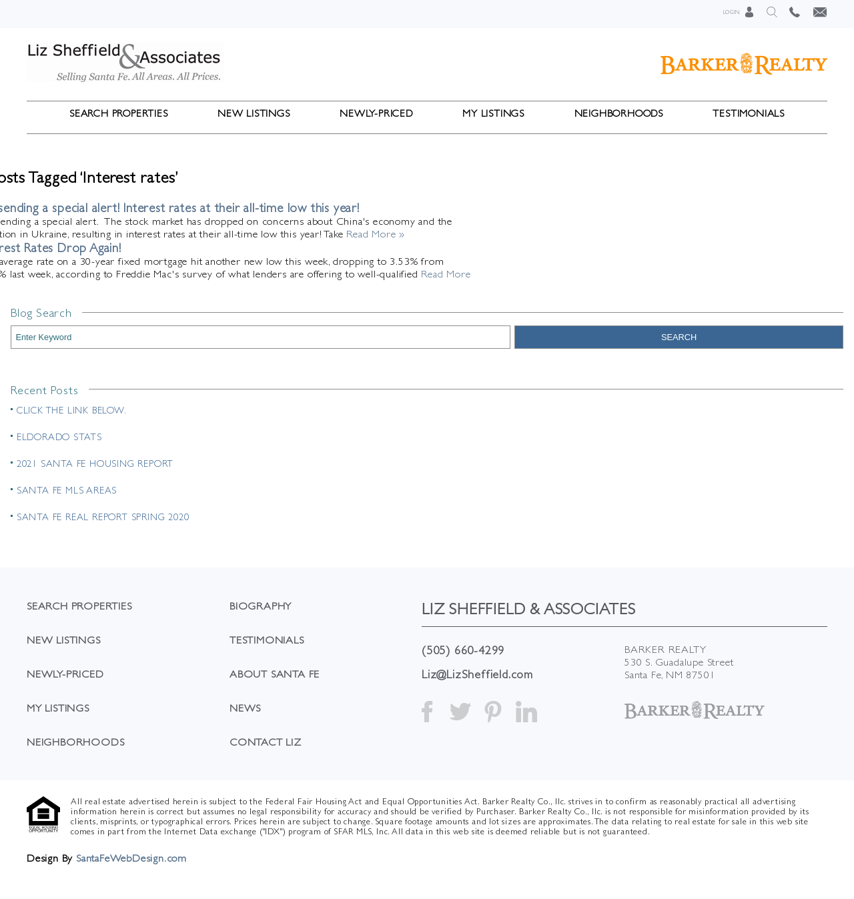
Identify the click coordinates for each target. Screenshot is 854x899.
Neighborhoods (618, 113)
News (245, 708)
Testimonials (749, 113)
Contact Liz (266, 742)
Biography (261, 606)
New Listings (254, 113)
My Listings (493, 113)
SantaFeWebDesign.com (131, 858)
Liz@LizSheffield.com (477, 674)
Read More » (375, 233)
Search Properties (118, 113)
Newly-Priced (376, 113)
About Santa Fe (275, 674)
